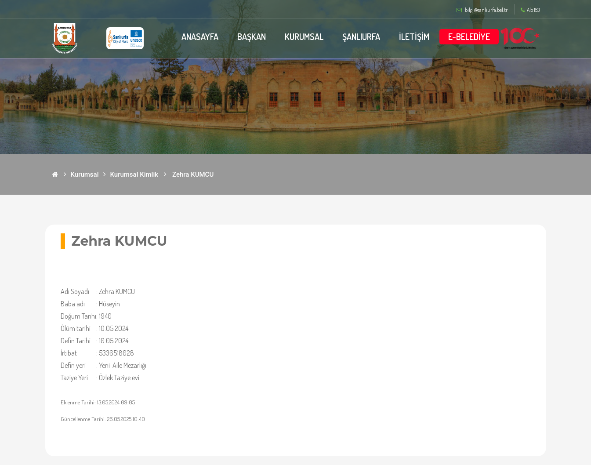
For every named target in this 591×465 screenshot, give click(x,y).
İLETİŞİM (414, 36)
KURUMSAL (304, 36)
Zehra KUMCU (193, 174)
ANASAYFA (199, 36)
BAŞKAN (251, 36)
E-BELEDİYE (469, 36)
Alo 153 (530, 10)
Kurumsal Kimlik (134, 174)
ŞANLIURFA (361, 36)
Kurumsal (85, 174)
